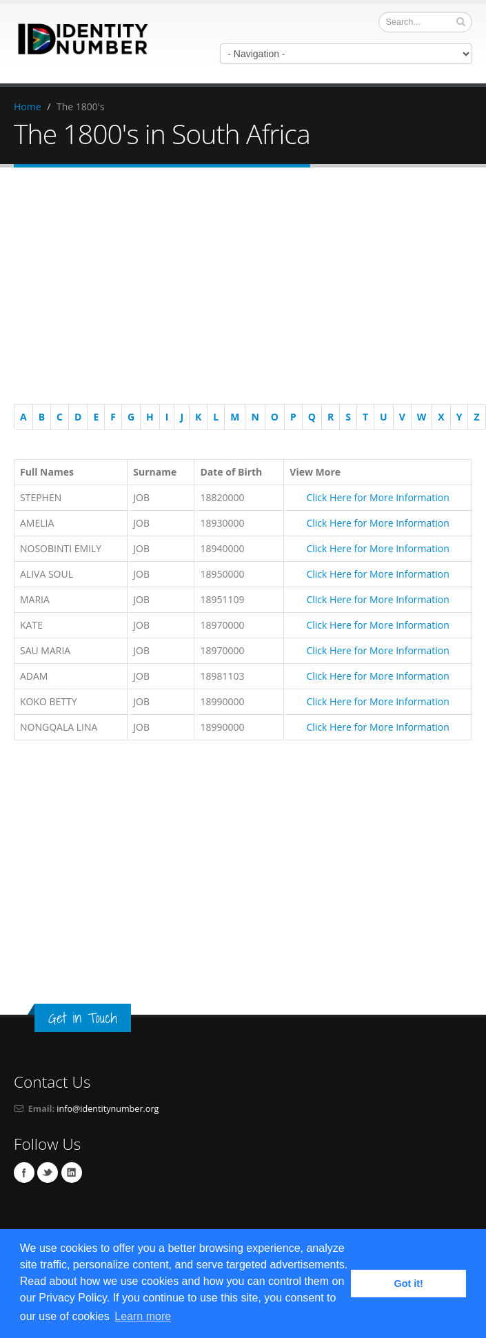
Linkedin (71, 1172)
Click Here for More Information (377, 497)
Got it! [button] (408, 1283)
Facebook (24, 1172)
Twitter (47, 1172)
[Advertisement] (243, 288)
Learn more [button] (142, 1316)
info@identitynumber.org (108, 1109)
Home (27, 106)
